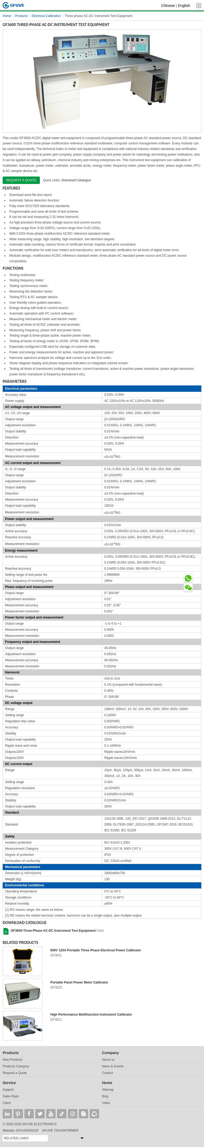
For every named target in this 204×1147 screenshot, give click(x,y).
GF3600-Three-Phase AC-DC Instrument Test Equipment (53, 931)
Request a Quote (15, 1073)
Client (7, 1103)
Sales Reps (11, 1096)
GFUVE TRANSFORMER (60, 1130)
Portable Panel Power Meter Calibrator (79, 982)
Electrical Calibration (46, 16)
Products (21, 16)
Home (7, 16)
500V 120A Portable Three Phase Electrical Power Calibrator (95, 950)
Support (8, 1090)
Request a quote (21, 180)
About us (108, 1060)
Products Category (16, 1066)
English (184, 5)
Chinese (168, 5)
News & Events (113, 1066)
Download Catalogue (76, 180)
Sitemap (108, 1090)
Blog (105, 1096)
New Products (13, 1060)
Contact (107, 1073)
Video (106, 1103)
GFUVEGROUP (27, 1130)
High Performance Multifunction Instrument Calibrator (91, 1014)
